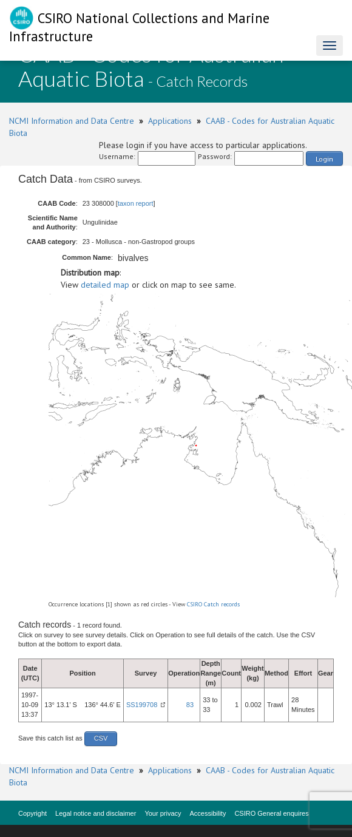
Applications (170, 120)
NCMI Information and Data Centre (71, 120)
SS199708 (141, 704)
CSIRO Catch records (213, 604)
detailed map (105, 284)
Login (324, 158)
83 (190, 704)
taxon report (136, 203)
